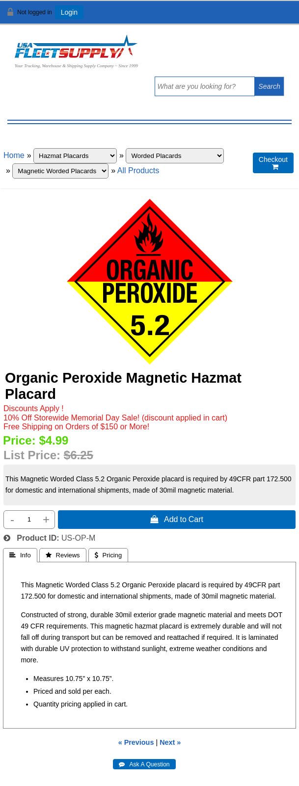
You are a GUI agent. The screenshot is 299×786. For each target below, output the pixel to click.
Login (69, 12)
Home (14, 155)
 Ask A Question (144, 764)
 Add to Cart (176, 519)
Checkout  (273, 163)
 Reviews (63, 555)
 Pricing (108, 555)
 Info (20, 555)
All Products (138, 170)
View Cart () (261, 16)
